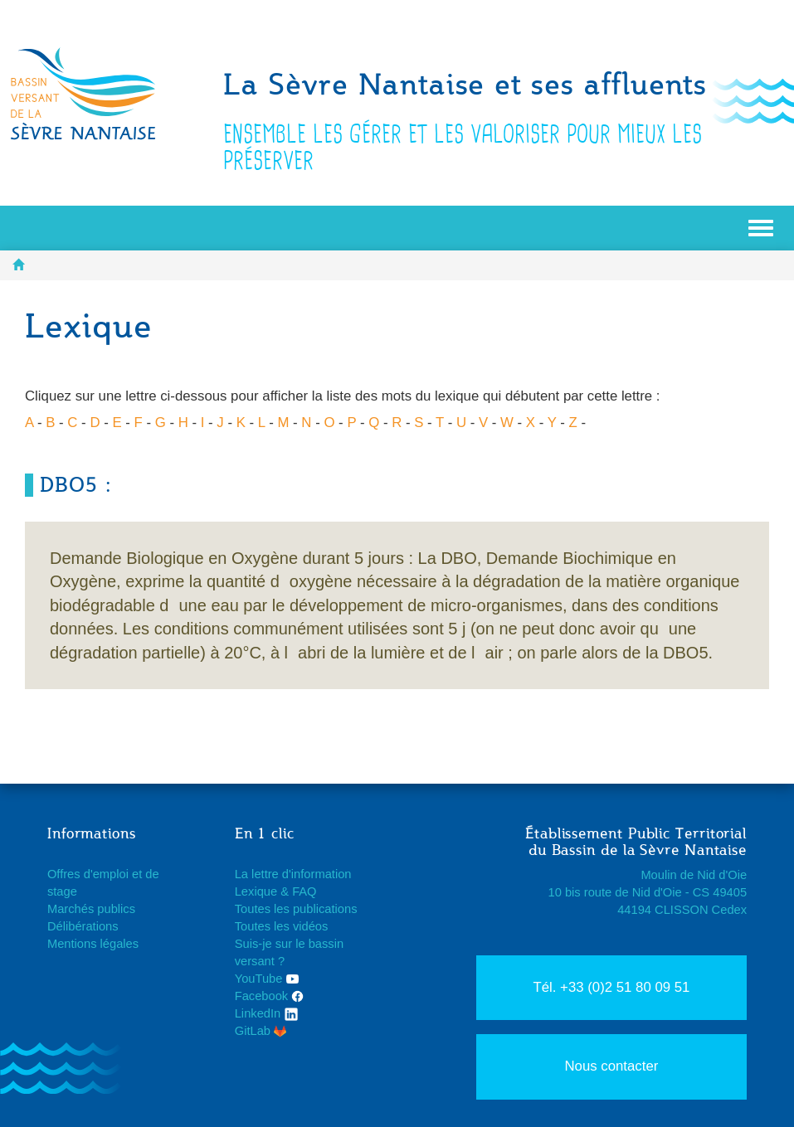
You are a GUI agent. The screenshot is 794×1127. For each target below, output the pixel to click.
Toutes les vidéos (282, 926)
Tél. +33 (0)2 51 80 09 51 (611, 987)
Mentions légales (93, 943)
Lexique (256, 891)
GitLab (260, 1030)
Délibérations (83, 926)
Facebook (269, 996)
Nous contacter (611, 1066)
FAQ (304, 891)
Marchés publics (91, 909)
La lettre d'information (293, 874)
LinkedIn (267, 1013)
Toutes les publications (296, 909)
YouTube (267, 978)
